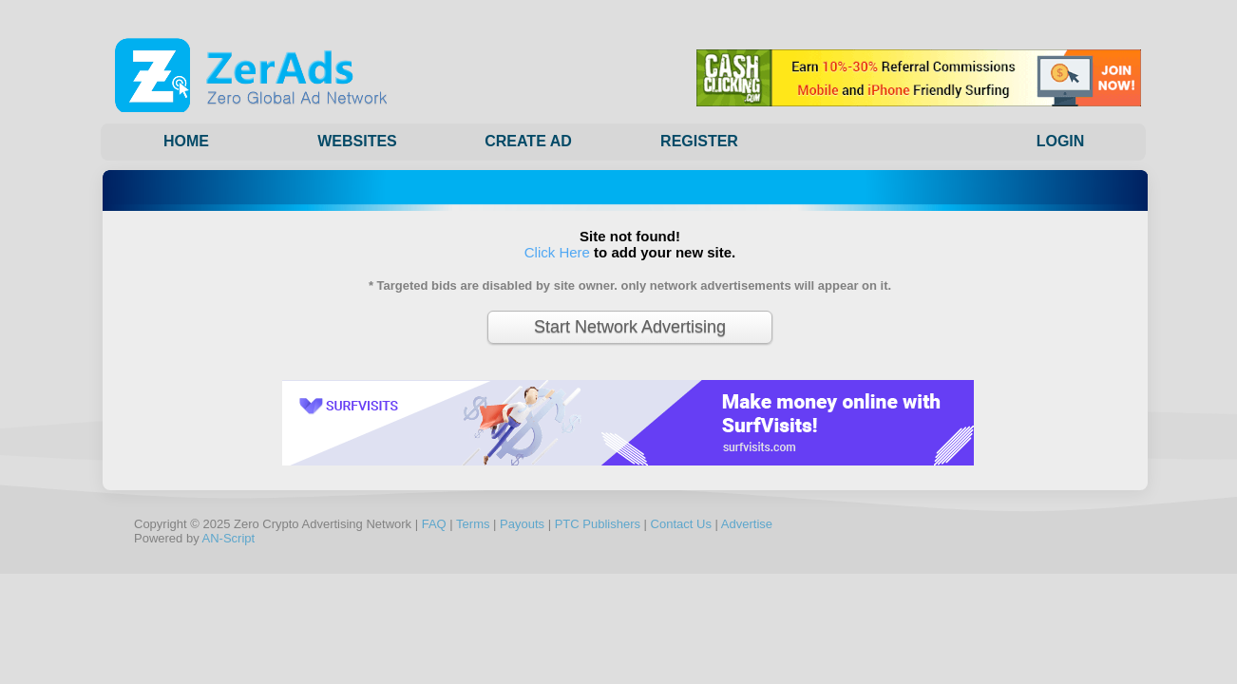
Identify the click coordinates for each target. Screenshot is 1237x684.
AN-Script (229, 538)
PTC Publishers (597, 524)
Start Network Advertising (630, 326)
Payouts (522, 524)
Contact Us (681, 524)
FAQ (434, 524)
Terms (472, 524)
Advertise (746, 524)
